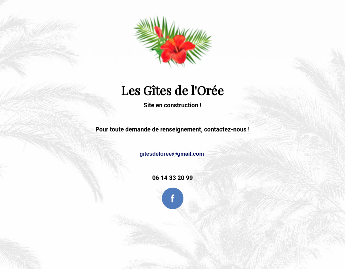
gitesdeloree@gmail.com (172, 154)
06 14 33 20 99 (172, 177)
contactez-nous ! (227, 129)
